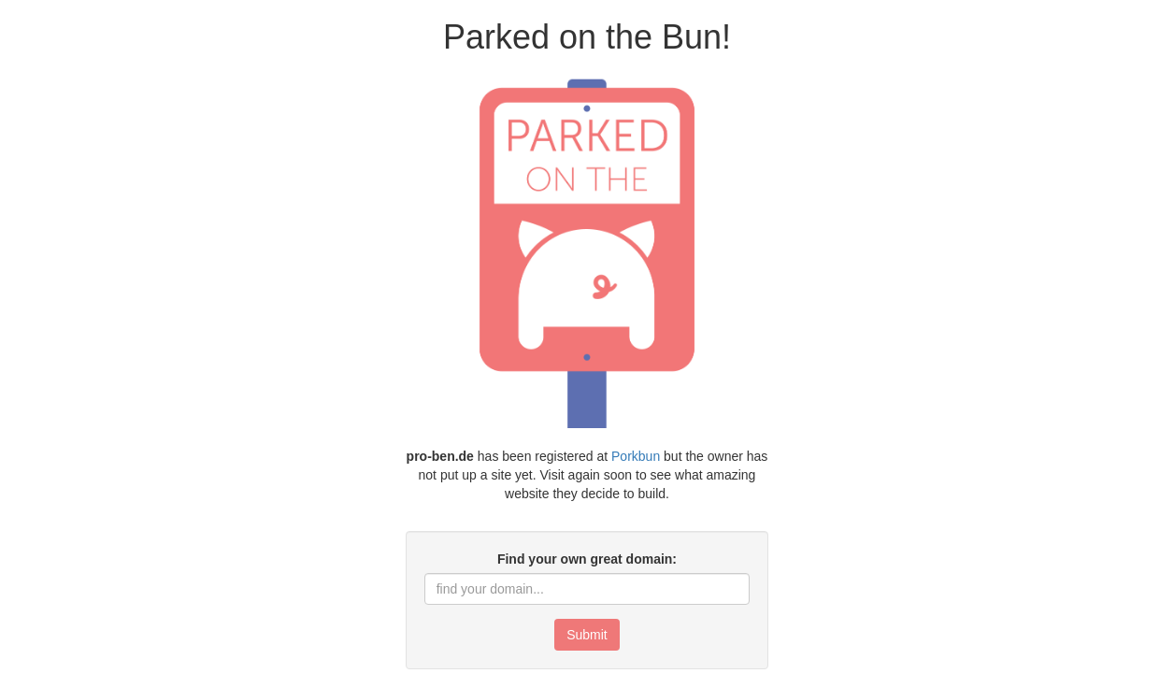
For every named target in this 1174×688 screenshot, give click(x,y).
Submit (587, 634)
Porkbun (635, 456)
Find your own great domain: (587, 559)
